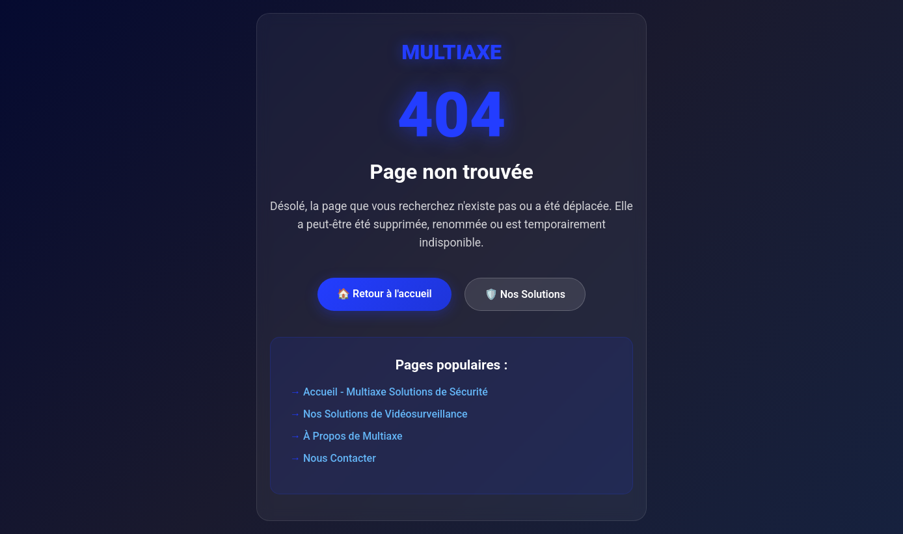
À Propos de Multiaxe (353, 436)
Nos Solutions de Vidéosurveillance (385, 414)
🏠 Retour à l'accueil (384, 293)
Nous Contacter (339, 458)
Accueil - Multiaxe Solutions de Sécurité (395, 392)
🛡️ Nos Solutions (525, 294)
